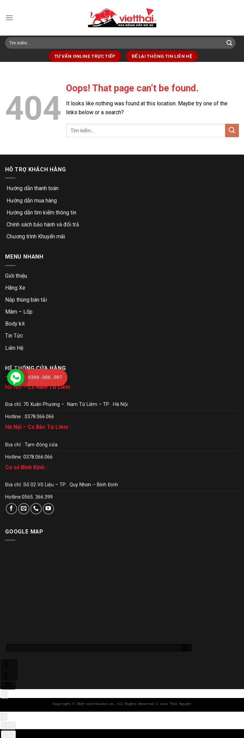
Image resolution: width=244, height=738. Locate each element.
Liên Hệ (14, 348)
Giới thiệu (16, 276)
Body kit (15, 323)
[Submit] (229, 43)
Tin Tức (14, 335)
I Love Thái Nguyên (173, 704)
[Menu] (9, 17)
